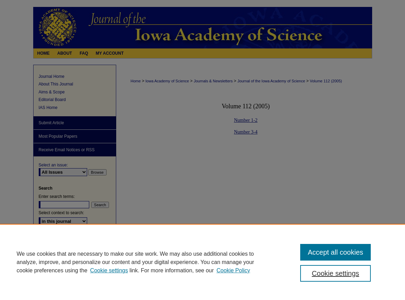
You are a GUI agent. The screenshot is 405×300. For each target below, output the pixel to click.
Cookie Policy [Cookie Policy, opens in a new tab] (233, 270)
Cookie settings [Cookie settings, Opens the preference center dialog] (335, 273)
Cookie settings (109, 270)
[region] (202, 262)
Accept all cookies (335, 252)
